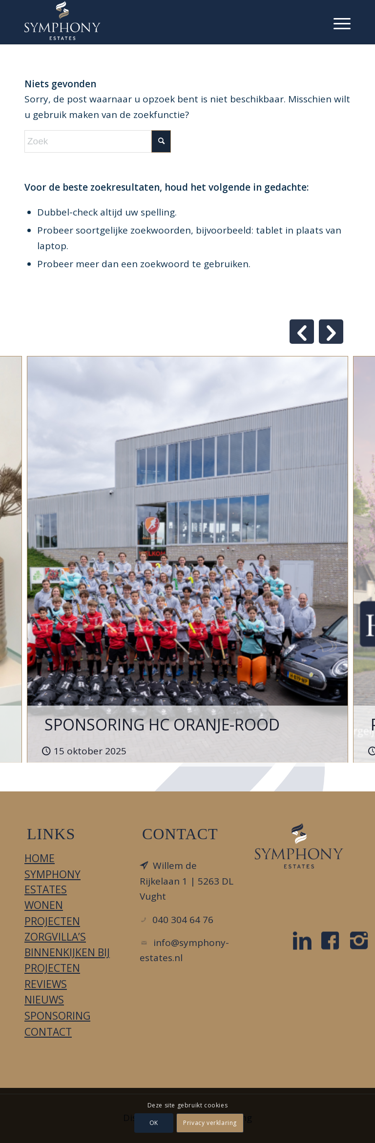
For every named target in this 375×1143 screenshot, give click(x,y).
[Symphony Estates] (62, 20)
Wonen (43, 905)
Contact (48, 1032)
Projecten (52, 921)
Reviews (45, 984)
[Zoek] (97, 141)
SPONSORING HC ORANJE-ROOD (162, 724)
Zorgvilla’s (55, 937)
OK (153, 1123)
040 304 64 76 (182, 919)
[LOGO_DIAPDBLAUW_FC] (299, 845)
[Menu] (337, 22)
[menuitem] (337, 22)
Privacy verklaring (210, 1123)
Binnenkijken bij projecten (67, 960)
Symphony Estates (52, 881)
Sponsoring (57, 1016)
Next (331, 331)
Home (39, 858)
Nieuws (44, 999)
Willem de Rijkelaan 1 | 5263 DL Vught (186, 881)
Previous (302, 331)
